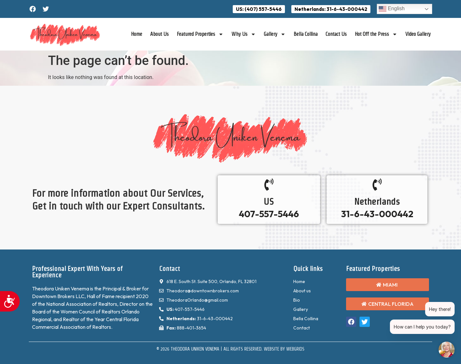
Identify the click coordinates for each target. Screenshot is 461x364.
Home (136, 34)
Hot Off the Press (376, 34)
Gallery (275, 34)
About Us (159, 34)
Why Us (243, 34)
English (392, 9)
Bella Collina (306, 34)
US (269, 201)
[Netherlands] (377, 184)
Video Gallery (418, 34)
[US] (269, 184)
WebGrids (295, 349)
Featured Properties (200, 34)
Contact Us (336, 34)
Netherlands (377, 201)
